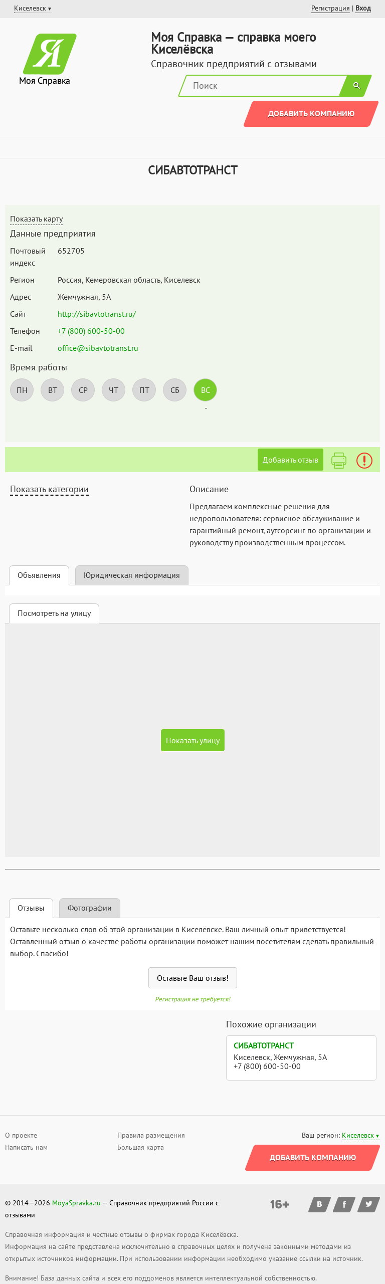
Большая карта (140, 1147)
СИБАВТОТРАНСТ (264, 1045)
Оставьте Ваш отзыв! (193, 978)
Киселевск (358, 1135)
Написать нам (26, 1147)
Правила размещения (151, 1135)
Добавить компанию (311, 113)
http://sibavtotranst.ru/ (97, 314)
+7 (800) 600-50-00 (91, 331)
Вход (363, 8)
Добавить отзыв (290, 460)
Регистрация (330, 8)
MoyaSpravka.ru (76, 1202)
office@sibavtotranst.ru (98, 348)
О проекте (21, 1135)
